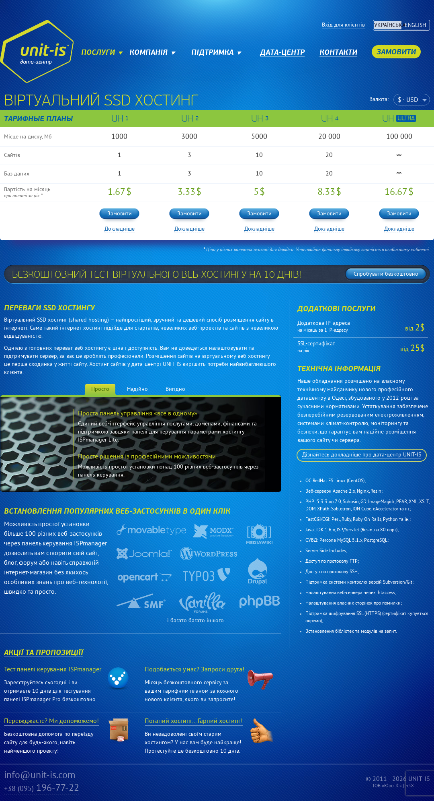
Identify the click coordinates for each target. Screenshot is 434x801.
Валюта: (379, 100)
